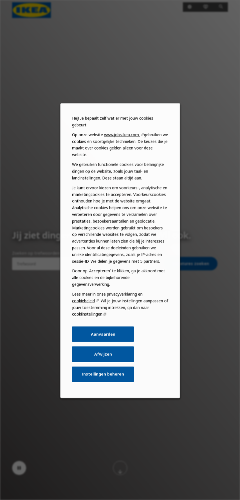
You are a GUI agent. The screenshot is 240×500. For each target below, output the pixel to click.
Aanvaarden (103, 342)
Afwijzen (103, 361)
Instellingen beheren (104, 380)
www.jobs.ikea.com (122, 151)
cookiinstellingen (88, 323)
